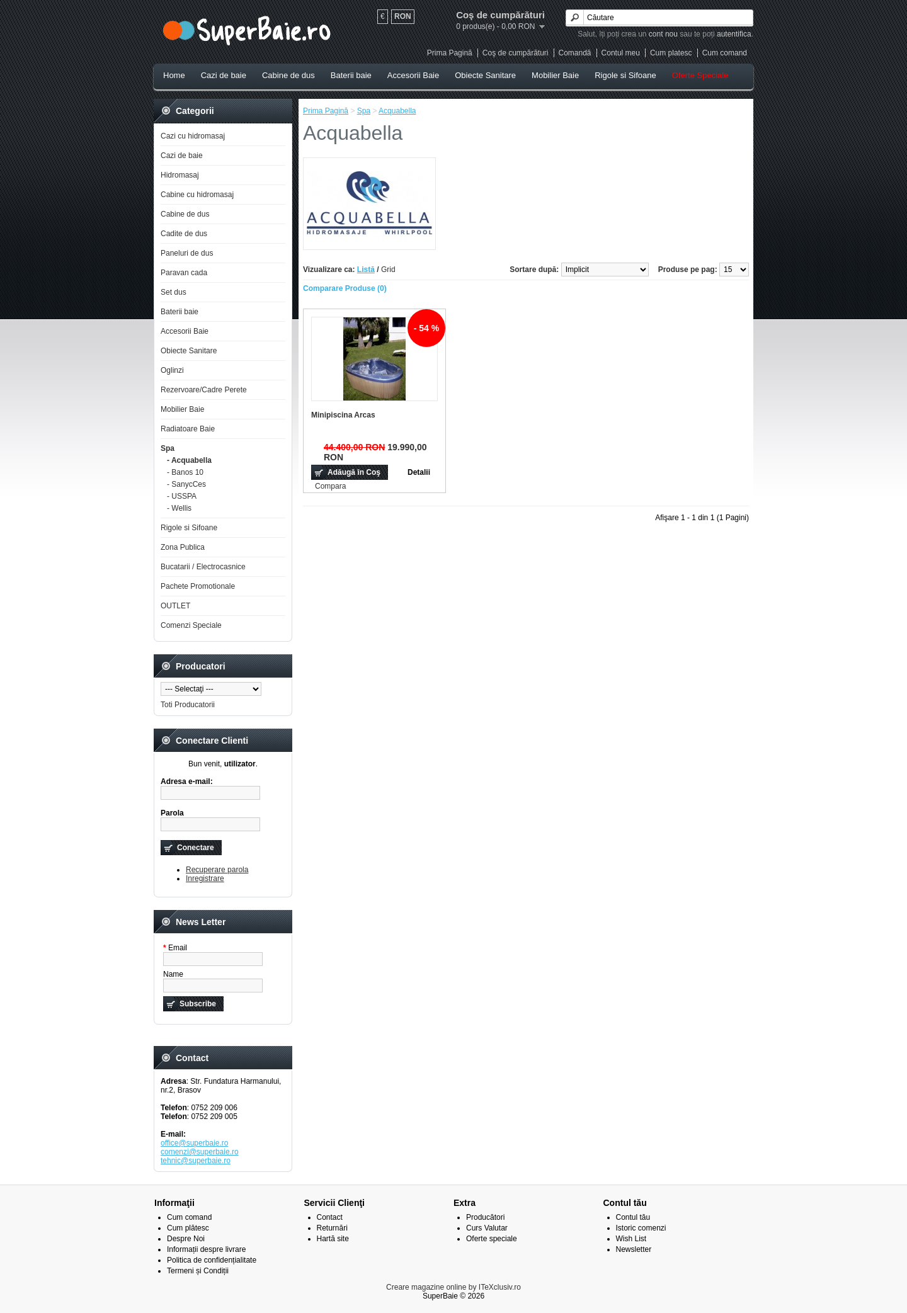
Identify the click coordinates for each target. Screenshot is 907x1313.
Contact (330, 1217)
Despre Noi (186, 1238)
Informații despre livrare (206, 1249)
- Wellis (179, 508)
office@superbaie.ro (194, 1143)
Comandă (575, 52)
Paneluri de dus (187, 253)
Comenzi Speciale (191, 625)
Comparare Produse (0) (345, 288)
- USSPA (182, 496)
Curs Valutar (487, 1228)
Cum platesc (671, 52)
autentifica (734, 34)
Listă (366, 269)
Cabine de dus (288, 75)
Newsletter (634, 1249)
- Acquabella (189, 460)
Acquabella (397, 110)
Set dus (173, 292)
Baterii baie (351, 75)
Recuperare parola (217, 869)
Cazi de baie (223, 75)
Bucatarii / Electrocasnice (203, 566)
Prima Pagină (449, 52)
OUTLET (175, 605)
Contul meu (621, 52)
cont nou (663, 34)
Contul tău (633, 1217)
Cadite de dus (184, 233)
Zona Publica (183, 547)
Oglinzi (172, 370)
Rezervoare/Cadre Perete (204, 389)
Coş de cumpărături (515, 52)
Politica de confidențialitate (211, 1260)
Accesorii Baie (413, 75)
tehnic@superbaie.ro (196, 1160)
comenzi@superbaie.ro (200, 1151)
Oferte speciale (491, 1238)
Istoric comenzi (641, 1228)
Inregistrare (205, 878)
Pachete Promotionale (198, 586)
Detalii (419, 472)
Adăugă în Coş (354, 472)
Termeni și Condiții (198, 1270)
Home (174, 75)
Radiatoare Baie (188, 428)
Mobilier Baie (555, 75)
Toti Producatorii (188, 704)
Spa (167, 448)
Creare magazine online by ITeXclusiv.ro (453, 1287)
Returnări (332, 1228)
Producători (485, 1217)
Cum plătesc (188, 1228)
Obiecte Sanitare (485, 75)
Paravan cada (184, 272)
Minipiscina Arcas (343, 415)
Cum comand (724, 52)
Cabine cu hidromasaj (197, 194)
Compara (330, 486)
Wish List (631, 1238)
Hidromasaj (180, 175)
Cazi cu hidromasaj (193, 136)
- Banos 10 (185, 472)
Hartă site (333, 1238)
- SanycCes (186, 484)
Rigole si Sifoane (625, 75)
